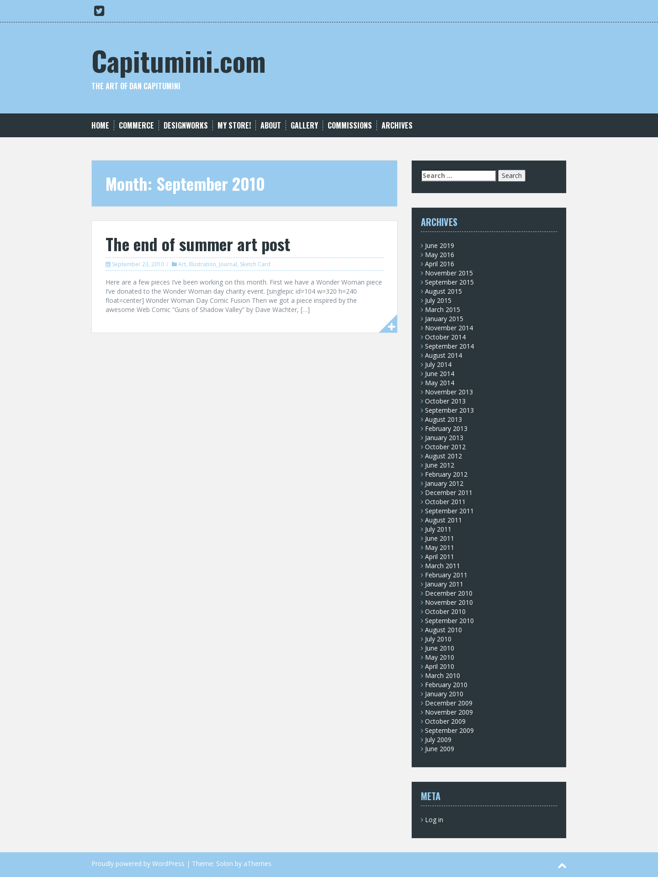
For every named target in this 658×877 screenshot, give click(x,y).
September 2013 (449, 410)
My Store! (234, 125)
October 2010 (445, 611)
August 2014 (443, 355)
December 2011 (448, 492)
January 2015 (444, 318)
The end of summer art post (198, 243)
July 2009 (438, 739)
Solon (224, 863)
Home (100, 125)
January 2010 (444, 693)
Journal (228, 264)
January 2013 (444, 437)
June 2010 (439, 648)
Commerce (136, 125)
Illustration (202, 264)
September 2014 (449, 346)
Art (182, 264)
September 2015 (449, 282)
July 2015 (438, 300)
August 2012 (443, 456)
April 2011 (439, 556)
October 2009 (445, 721)
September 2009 (449, 730)
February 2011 (446, 574)
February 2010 (446, 684)
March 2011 (442, 565)
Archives (397, 125)
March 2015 (442, 309)
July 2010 (438, 639)
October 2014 (445, 337)
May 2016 (439, 254)
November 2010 (449, 602)
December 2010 (448, 593)
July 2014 (438, 364)
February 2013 (446, 428)
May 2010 (439, 657)
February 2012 (446, 474)
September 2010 (449, 620)
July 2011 (438, 529)
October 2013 (445, 401)
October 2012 (445, 446)
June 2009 (439, 748)
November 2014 (449, 327)
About (270, 125)
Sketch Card (255, 264)
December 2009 (448, 703)
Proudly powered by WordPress (138, 863)
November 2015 (449, 273)
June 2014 (439, 373)
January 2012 (444, 483)
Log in (434, 819)
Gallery (304, 125)
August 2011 (443, 520)
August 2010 (443, 629)
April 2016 (439, 263)
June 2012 (439, 465)
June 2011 (439, 538)
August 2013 (443, 419)
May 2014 (439, 382)
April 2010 (439, 666)
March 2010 (442, 675)
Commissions (350, 125)
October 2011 (445, 501)
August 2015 (443, 291)
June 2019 (439, 245)
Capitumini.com (178, 60)
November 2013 (449, 391)
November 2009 (449, 712)
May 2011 (439, 547)
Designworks (186, 125)
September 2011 (449, 510)
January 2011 (444, 584)
